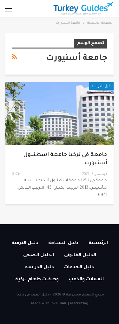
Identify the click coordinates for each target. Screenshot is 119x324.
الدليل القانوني (80, 255)
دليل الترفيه (24, 243)
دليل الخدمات (79, 267)
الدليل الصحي (38, 255)
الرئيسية (98, 243)
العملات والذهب (86, 279)
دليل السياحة (63, 243)
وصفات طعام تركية (37, 279)
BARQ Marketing (74, 304)
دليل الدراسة (101, 86)
